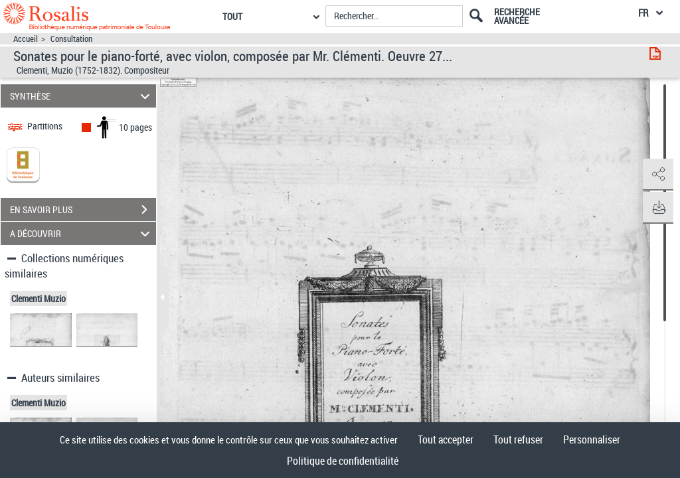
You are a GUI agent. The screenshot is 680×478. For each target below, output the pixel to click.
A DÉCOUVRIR (82, 233)
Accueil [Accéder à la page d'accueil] (25, 38)
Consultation (71, 38)
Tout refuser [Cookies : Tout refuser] (518, 439)
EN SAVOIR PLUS (83, 209)
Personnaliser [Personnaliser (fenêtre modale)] (591, 439)
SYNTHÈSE (82, 96)
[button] (656, 174)
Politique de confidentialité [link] (342, 460)
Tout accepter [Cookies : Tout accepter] (445, 439)
